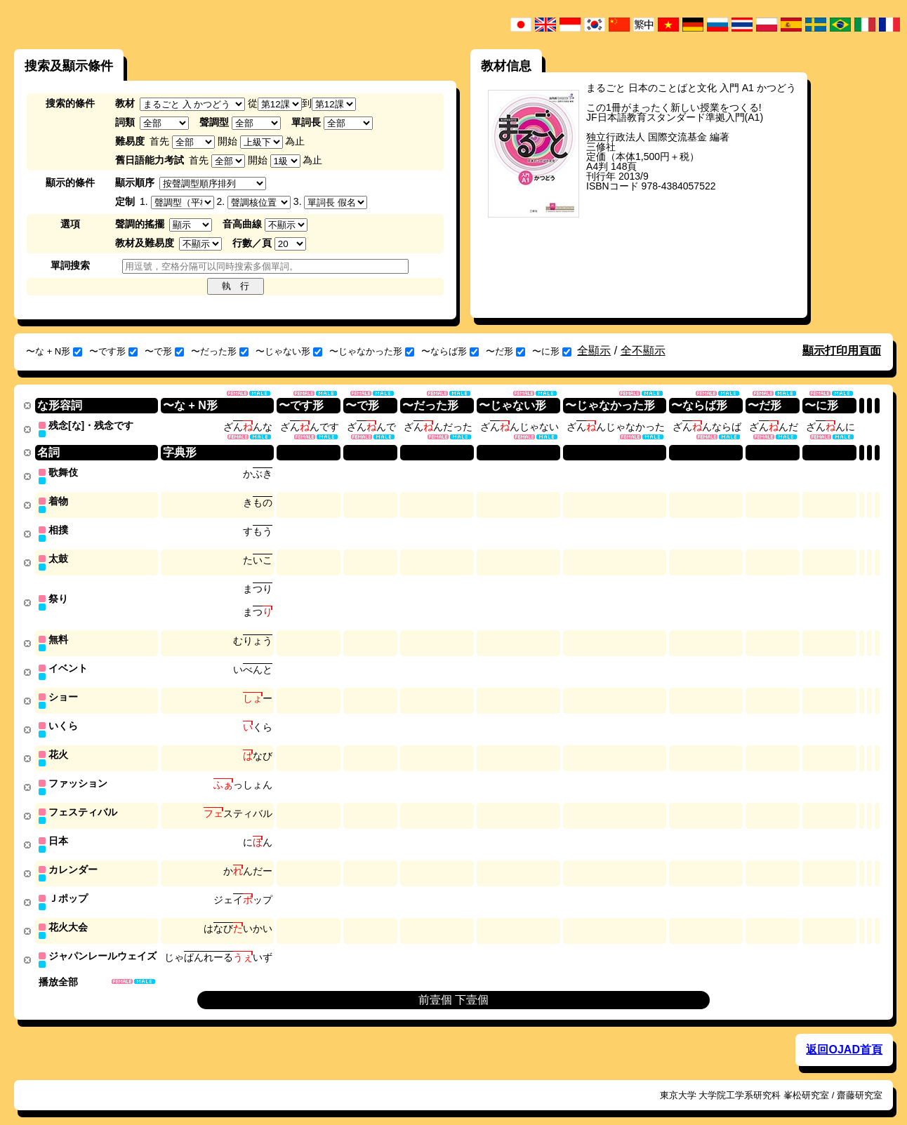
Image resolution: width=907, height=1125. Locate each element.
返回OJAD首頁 (844, 1036)
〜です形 (113, 351)
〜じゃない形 (289, 351)
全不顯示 (643, 351)
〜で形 (164, 351)
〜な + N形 (54, 351)
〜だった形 (220, 351)
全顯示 (594, 351)
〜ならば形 (450, 351)
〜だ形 (505, 351)
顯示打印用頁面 (841, 351)
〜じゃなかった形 (371, 351)
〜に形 (551, 351)
